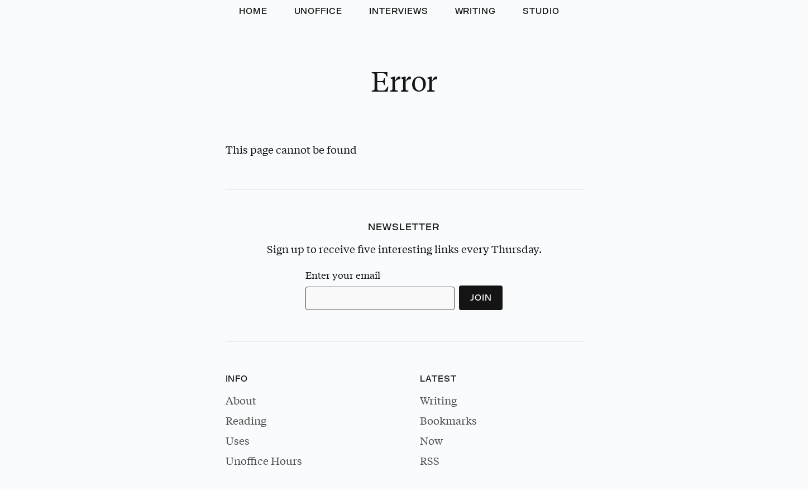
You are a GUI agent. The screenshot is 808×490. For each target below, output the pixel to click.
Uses (238, 440)
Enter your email (342, 275)
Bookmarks (448, 420)
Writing (475, 11)
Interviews (398, 11)
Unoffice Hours (264, 460)
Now (431, 440)
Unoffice (318, 11)
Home (253, 11)
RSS (429, 460)
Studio (541, 11)
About (241, 400)
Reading (246, 420)
